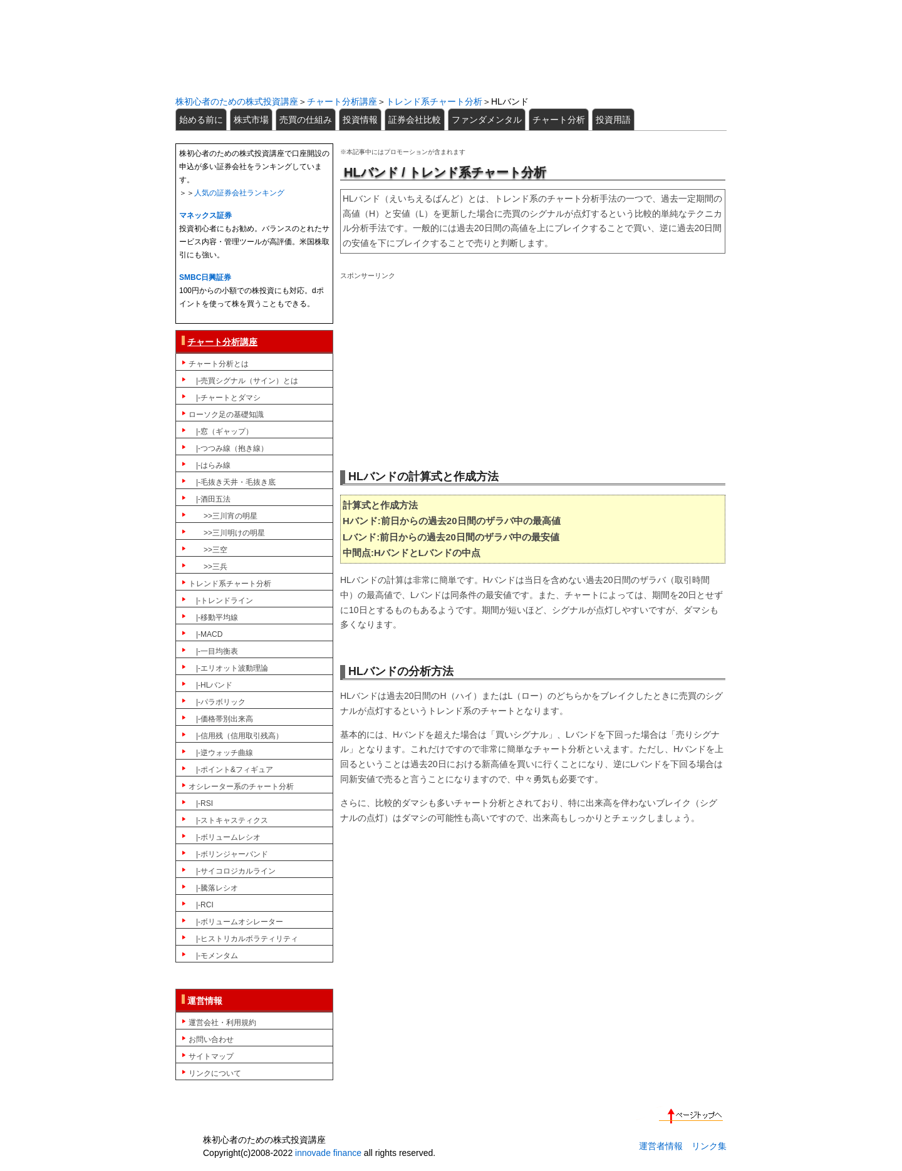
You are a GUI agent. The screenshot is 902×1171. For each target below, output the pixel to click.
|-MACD (205, 634)
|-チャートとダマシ (225, 397)
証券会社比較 (414, 120)
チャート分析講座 (342, 101)
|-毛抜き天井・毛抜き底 (232, 482)
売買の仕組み (305, 120)
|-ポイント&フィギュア (231, 769)
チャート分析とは (219, 363)
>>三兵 (208, 566)
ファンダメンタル (487, 120)
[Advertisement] (532, 370)
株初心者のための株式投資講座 (236, 101)
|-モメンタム (213, 955)
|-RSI (201, 803)
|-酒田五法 (210, 499)
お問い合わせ (211, 1039)
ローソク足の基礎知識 (226, 414)
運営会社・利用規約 (222, 1022)
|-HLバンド (210, 685)
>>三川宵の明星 (223, 516)
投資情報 (360, 120)
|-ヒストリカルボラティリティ (243, 938)
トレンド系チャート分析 (434, 101)
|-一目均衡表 (213, 651)
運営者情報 (661, 1146)
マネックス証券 (205, 215)
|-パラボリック (217, 702)
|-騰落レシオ (213, 888)
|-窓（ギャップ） (221, 431)
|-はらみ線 (210, 465)
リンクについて (215, 1073)
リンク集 (709, 1146)
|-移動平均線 (213, 617)
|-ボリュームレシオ (225, 837)
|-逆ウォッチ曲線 (221, 752)
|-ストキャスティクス (228, 820)
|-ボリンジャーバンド (228, 854)
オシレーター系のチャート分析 (241, 786)
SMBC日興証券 (205, 277)
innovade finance (328, 1153)
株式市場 (251, 120)
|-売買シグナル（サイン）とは (243, 380)
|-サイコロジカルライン (232, 871)
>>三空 (208, 549)
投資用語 (613, 120)
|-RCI (201, 904)
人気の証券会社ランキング (239, 192)
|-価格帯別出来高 (221, 718)
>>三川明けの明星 (227, 533)
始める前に (201, 120)
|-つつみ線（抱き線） (228, 448)
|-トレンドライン (221, 600)
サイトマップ (211, 1056)
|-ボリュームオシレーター (236, 921)
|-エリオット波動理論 (228, 668)
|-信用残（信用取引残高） (236, 735)
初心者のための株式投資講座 (451, 47)
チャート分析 (558, 120)
